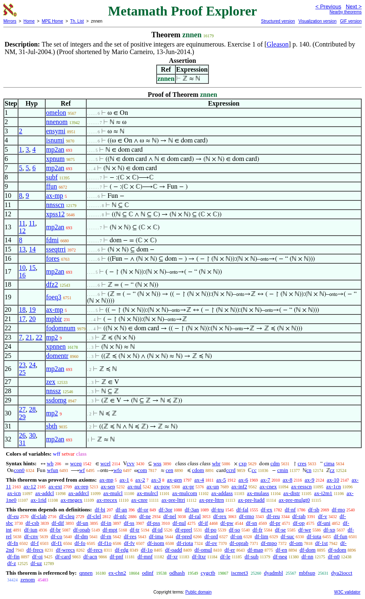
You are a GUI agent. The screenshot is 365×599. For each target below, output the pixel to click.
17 (22, 318)
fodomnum (60, 328)
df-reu (273, 516)
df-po (210, 529)
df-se (280, 529)
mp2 (52, 337)
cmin (282, 470)
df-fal (242, 509)
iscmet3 (239, 573)
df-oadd (173, 550)
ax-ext (55, 486)
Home (29, 21)
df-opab (81, 529)
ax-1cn (333, 486)
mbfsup (307, 573)
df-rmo (246, 516)
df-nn (307, 556)
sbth (51, 426)
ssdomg (56, 400)
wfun (52, 470)
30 (32, 435)
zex (50, 381)
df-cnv (31, 536)
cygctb (207, 573)
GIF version (351, 21)
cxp (243, 463)
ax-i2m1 (323, 493)
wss (157, 463)
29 (22, 416)
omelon (56, 112)
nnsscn (55, 204)
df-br (55, 529)
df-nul (179, 523)
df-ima (156, 536)
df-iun (30, 529)
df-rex (219, 516)
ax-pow (162, 486)
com (142, 470)
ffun (51, 186)
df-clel (94, 516)
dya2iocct (341, 573)
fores (52, 258)
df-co (56, 536)
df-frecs (34, 550)
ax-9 (309, 480)
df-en (281, 550)
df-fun (340, 536)
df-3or (165, 509)
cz (332, 470)
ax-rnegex (71, 500)
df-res (130, 536)
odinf (147, 573)
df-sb (313, 509)
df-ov (211, 543)
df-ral (195, 516)
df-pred (184, 536)
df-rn (105, 536)
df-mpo (269, 543)
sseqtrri (56, 249)
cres (302, 463)
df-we (304, 529)
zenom (28, 579)
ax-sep (108, 486)
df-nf (290, 509)
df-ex (266, 509)
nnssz (53, 390)
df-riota (185, 543)
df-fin (13, 556)
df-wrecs (65, 550)
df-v (322, 516)
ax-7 (265, 480)
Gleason (277, 44)
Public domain (198, 592)
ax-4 (199, 480)
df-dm (81, 536)
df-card (63, 556)
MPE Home (52, 21)
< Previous (328, 6)
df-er (229, 550)
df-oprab (239, 543)
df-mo (338, 509)
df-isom (155, 543)
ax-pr (188, 486)
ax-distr (291, 493)
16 (22, 275)
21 (29, 337)
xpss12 (55, 214)
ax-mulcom (184, 493)
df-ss (129, 523)
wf (82, 470)
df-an (121, 509)
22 (39, 337)
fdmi (52, 240)
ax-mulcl (113, 493)
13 (22, 249)
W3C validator (347, 592)
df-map (255, 550)
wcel (105, 463)
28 (32, 409)
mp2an (55, 149)
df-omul (203, 550)
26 (22, 435)
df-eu (12, 516)
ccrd (230, 470)
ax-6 (243, 480)
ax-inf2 (239, 486)
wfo (117, 470)
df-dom (308, 550)
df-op (299, 523)
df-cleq (67, 516)
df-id (157, 529)
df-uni (324, 523)
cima (329, 463)
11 (22, 223)
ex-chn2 (117, 573)
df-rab (299, 516)
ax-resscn (301, 486)
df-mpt (110, 529)
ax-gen (174, 480)
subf (52, 177)
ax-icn (14, 493)
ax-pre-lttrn (211, 500)
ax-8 (287, 480)
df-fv (129, 543)
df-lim (261, 536)
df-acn (90, 556)
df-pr (275, 523)
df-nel (169, 516)
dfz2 (52, 284)
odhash (177, 573)
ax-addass (222, 493)
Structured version (278, 21)
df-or (142, 509)
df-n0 (333, 556)
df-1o (146, 550)
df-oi (37, 556)
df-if (203, 523)
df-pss (153, 523)
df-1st (321, 543)
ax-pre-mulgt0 (294, 500)
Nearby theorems (345, 12)
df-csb (32, 523)
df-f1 (56, 543)
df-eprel (183, 529)
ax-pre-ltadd (251, 500)
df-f (35, 543)
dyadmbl (273, 573)
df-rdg (122, 550)
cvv (131, 463)
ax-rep (81, 486)
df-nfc (120, 516)
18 (22, 309)
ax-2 (140, 480)
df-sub (251, 556)
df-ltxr (199, 556)
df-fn (12, 543)
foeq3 (53, 297)
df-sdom (337, 550)
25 (22, 372)
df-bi (100, 509)
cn (308, 470)
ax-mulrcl (147, 493)
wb (50, 463)
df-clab (38, 516)
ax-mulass (258, 493)
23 (22, 364)
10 (22, 267)
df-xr (172, 556)
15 (32, 267)
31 (22, 442)
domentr (57, 355)
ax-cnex (268, 486)
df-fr (257, 529)
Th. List (77, 21)
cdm (275, 463)
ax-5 (221, 480)
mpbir (54, 318)
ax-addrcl (78, 493)
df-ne (145, 516)
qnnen (86, 573)
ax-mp (54, 195)
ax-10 (333, 480)
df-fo (80, 543)
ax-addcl (44, 493)
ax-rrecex (107, 500)
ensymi (55, 131)
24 (32, 364)
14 (32, 249)
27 (22, 409)
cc (254, 470)
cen (169, 470)
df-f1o (105, 543)
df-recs (95, 550)
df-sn (251, 523)
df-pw (227, 523)
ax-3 (156, 480)
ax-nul (134, 486)
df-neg (280, 556)
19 (32, 309)
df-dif (57, 523)
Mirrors (9, 21)
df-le (225, 556)
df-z (11, 563)
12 (22, 230)
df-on (236, 536)
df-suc (288, 536)
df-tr (134, 529)
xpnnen (56, 346)
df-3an (192, 509)
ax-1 (124, 480)
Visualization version (317, 21)
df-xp (329, 529)
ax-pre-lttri (173, 500)
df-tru (217, 509)
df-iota (314, 536)
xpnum (55, 158)
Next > (354, 6)
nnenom (57, 121)
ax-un (212, 486)
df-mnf (144, 556)
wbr (216, 463)
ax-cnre (139, 500)
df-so (234, 529)
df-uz (36, 563)
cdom (198, 470)
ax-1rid (38, 500)
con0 (19, 470)
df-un (82, 523)
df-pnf (116, 556)
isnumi (55, 140)
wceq (75, 463)
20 (32, 318)
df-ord (211, 536)
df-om (296, 543)
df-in (106, 523)
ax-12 (29, 486)
